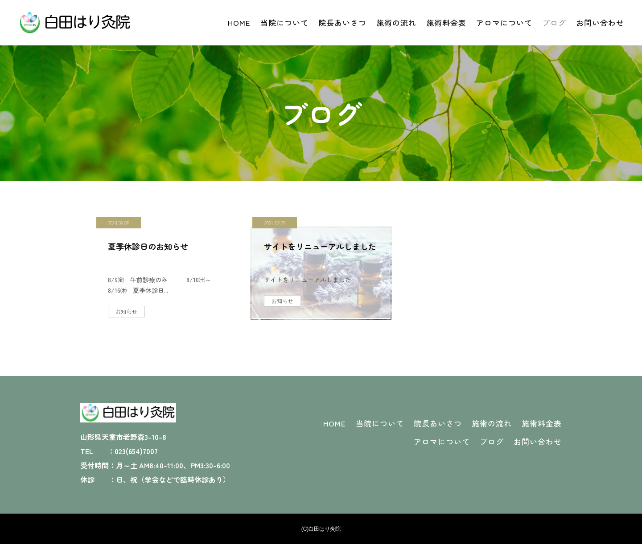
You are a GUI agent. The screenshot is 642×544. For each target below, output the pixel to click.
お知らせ (126, 311)
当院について (284, 22)
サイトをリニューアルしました (320, 246)
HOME (239, 22)
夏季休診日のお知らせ (148, 246)
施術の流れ (396, 22)
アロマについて (504, 22)
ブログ (554, 22)
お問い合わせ (600, 22)
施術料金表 (446, 22)
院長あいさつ (342, 22)
